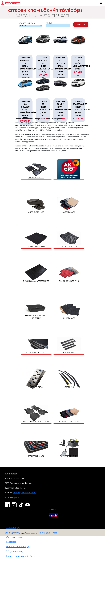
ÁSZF (55, 533)
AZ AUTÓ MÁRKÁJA (27, 23)
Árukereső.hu (52, 509)
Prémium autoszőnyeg (18, 546)
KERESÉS (81, 24)
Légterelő (11, 542)
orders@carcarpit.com (24, 492)
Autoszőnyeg (13, 527)
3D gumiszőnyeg (15, 551)
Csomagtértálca (14, 537)
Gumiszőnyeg (13, 532)
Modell (49, 23)
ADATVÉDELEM (45, 533)
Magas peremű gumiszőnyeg (21, 556)
